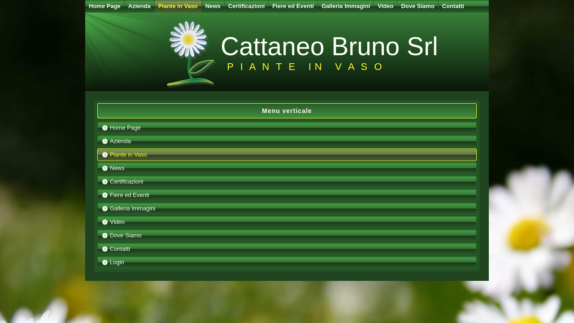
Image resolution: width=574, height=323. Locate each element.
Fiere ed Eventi (292, 6)
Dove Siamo (417, 6)
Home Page (105, 6)
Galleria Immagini (346, 6)
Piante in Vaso (178, 6)
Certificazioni (246, 6)
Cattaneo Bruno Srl (329, 46)
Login (117, 262)
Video (385, 6)
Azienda (139, 6)
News (213, 6)
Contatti (453, 6)
